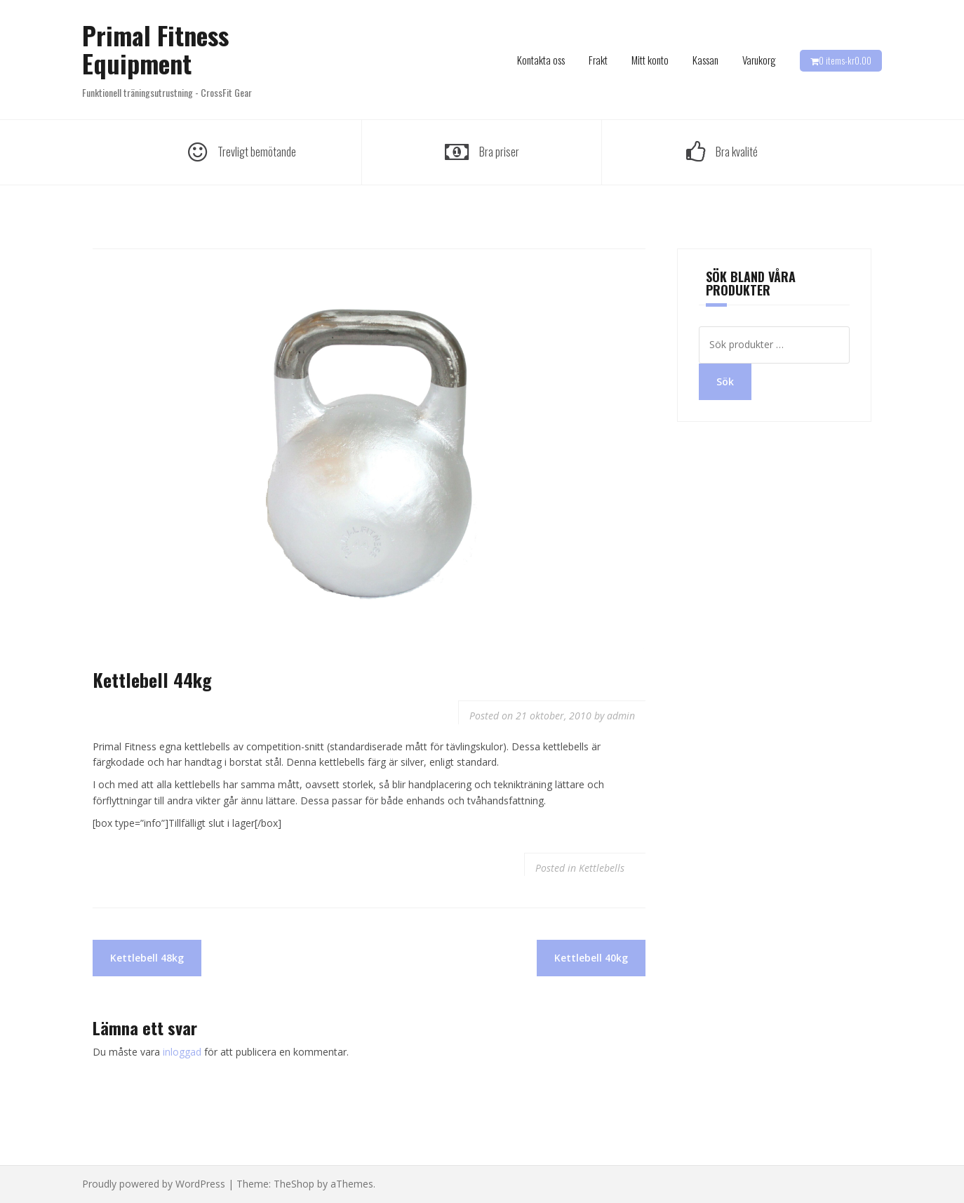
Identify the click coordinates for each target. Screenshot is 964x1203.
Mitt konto (650, 59)
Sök (725, 381)
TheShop (294, 1183)
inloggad (182, 1051)
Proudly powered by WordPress (153, 1183)
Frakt (598, 59)
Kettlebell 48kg (147, 957)
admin (621, 715)
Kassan (705, 59)
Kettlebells (601, 868)
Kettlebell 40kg (591, 957)
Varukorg (759, 59)
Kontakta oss (541, 59)
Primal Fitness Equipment (155, 48)
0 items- (845, 60)
